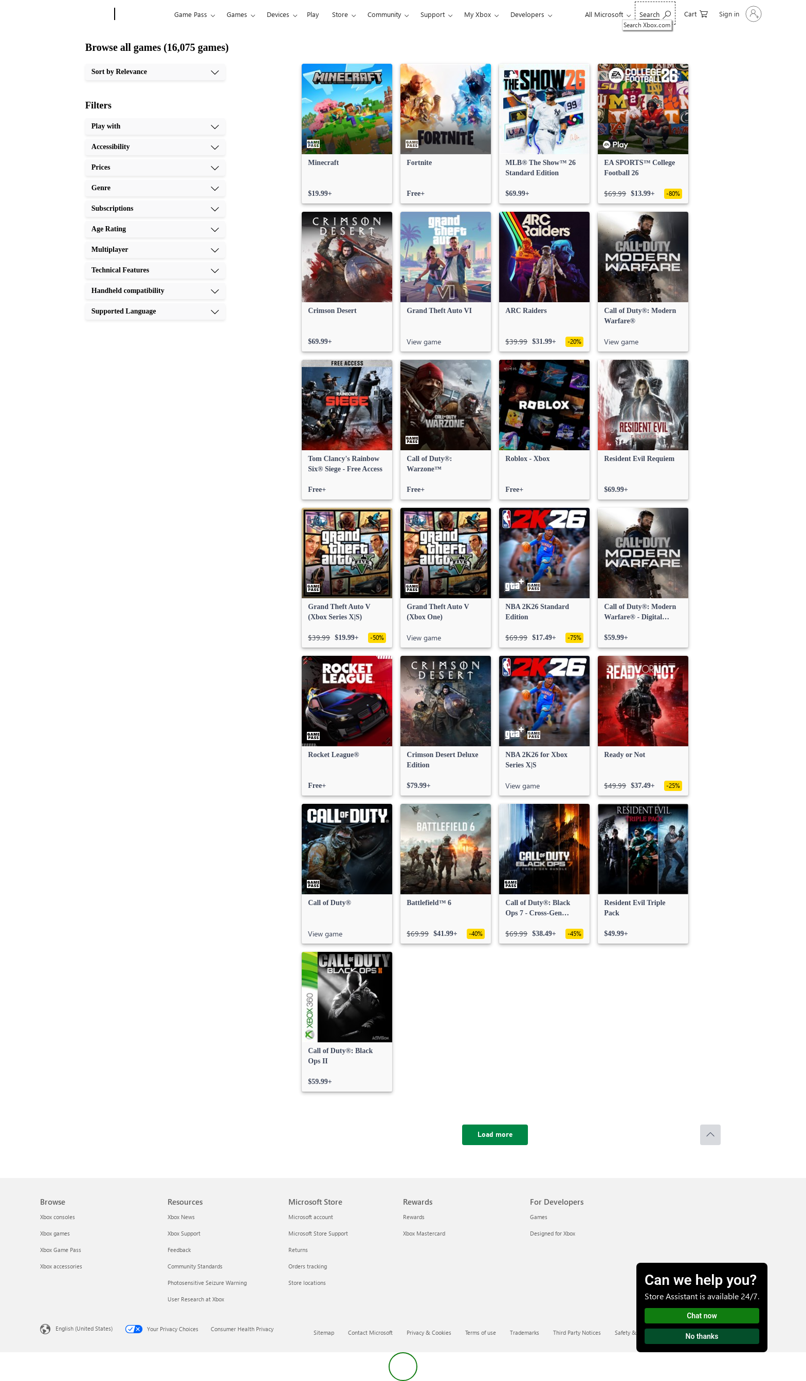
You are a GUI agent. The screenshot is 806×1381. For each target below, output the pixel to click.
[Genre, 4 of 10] (155, 188)
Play (313, 14)
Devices (278, 14)
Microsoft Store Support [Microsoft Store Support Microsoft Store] (318, 1233)
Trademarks (524, 1332)
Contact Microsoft (370, 1332)
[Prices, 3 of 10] (155, 167)
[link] (347, 134)
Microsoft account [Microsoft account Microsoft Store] (310, 1216)
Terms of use (480, 1332)
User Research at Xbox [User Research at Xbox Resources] (196, 1299)
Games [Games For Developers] (538, 1216)
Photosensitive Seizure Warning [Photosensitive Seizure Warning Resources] (207, 1282)
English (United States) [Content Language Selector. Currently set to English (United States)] (84, 1328)
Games (237, 14)
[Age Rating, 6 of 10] (155, 229)
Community (384, 14)
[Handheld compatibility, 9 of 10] (155, 291)
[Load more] (495, 1135)
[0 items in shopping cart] (696, 13)
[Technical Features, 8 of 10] (155, 270)
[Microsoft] (75, 14)
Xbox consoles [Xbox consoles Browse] (57, 1216)
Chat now (702, 1316)
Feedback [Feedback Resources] (179, 1249)
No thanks (702, 1336)
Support (432, 14)
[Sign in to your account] (739, 14)
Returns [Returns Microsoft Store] (298, 1249)
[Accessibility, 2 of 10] (155, 147)
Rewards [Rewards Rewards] (414, 1216)
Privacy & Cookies (429, 1332)
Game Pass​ (190, 14)
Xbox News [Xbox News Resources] (181, 1216)
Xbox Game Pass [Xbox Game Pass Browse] (60, 1249)
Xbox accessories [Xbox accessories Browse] (61, 1266)
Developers (527, 14)
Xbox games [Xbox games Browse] (55, 1233)
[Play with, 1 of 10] (155, 126)
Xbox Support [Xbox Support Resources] (184, 1233)
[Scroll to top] (710, 1135)
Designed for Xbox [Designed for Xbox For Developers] (552, 1233)
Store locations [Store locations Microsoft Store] (307, 1282)
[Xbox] (143, 14)
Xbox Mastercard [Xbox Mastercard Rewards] (424, 1233)
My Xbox (477, 14)
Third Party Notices (577, 1332)
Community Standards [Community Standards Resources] (195, 1266)
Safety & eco (631, 1332)
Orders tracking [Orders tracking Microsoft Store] (307, 1266)
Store (340, 14)
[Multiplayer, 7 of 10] (155, 250)
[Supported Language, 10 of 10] (155, 311)
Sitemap (324, 1332)
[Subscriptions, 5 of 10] (155, 208)
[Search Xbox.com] (655, 13)
